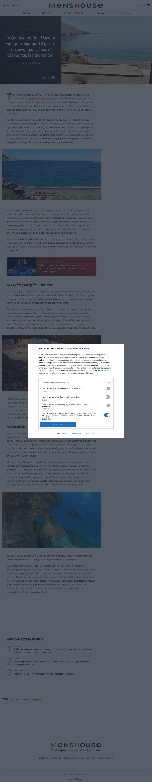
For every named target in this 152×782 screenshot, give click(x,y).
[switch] (107, 388)
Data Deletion (61, 433)
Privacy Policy (90, 433)
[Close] (119, 349)
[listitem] (76, 383)
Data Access (76, 433)
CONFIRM (58, 424)
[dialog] (76, 391)
